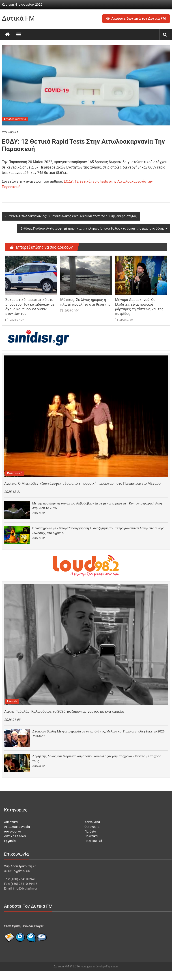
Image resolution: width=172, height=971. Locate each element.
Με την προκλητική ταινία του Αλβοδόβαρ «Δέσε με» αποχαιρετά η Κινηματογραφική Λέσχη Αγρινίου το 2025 (98, 506)
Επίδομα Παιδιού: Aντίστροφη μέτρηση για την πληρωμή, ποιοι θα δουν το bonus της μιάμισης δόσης (93, 228)
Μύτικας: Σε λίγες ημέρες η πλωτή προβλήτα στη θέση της (85, 302)
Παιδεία (90, 831)
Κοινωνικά (92, 822)
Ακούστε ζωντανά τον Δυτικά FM (136, 18)
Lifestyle (12, 701)
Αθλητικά (11, 822)
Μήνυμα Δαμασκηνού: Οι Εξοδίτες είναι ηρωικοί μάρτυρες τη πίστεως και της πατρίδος (139, 307)
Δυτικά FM (18, 18)
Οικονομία (91, 827)
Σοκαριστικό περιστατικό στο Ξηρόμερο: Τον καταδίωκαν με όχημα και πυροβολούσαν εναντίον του (30, 307)
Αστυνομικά (12, 831)
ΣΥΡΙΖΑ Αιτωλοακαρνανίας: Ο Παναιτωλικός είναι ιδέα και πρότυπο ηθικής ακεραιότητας (72, 216)
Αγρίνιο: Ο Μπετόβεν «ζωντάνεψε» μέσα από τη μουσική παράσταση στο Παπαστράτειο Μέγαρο (82, 483)
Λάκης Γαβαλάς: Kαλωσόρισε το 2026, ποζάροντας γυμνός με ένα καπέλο (64, 711)
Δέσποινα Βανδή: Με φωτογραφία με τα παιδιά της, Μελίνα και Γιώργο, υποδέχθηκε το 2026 (98, 731)
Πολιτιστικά (14, 473)
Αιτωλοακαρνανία (15, 119)
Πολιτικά (91, 836)
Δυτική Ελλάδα (15, 836)
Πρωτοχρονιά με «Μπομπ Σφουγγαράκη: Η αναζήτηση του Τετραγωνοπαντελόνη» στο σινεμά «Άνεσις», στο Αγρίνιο (98, 530)
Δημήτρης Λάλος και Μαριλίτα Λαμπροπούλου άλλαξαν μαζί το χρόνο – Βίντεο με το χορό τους (96, 758)
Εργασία (10, 841)
